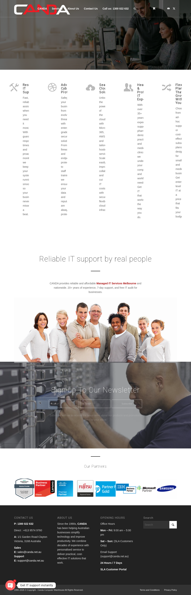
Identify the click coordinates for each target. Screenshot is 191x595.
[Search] (134, 8)
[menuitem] (42, 8)
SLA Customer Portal (113, 569)
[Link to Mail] (168, 8)
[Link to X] (174, 8)
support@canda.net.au (30, 560)
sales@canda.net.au (29, 552)
